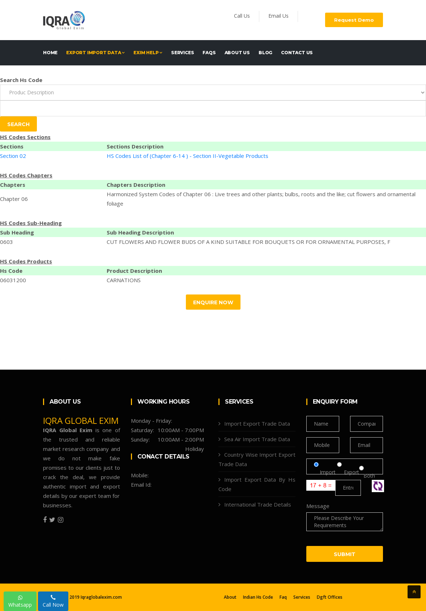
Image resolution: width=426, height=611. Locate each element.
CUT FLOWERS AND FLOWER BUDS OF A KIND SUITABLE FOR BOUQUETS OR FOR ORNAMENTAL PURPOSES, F (248, 241)
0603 (6, 241)
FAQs (209, 52)
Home (50, 52)
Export (348, 476)
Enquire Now (213, 302)
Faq (283, 597)
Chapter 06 (14, 198)
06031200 (13, 280)
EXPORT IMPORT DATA (95, 52)
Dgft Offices (329, 597)
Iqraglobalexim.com (101, 597)
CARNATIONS (124, 280)
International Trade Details (257, 504)
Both (367, 475)
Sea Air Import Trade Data (257, 439)
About (230, 597)
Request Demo (354, 20)
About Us (237, 52)
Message (317, 505)
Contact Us (297, 52)
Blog (265, 52)
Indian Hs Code (258, 597)
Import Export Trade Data (257, 423)
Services (182, 52)
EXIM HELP (147, 52)
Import (325, 476)
